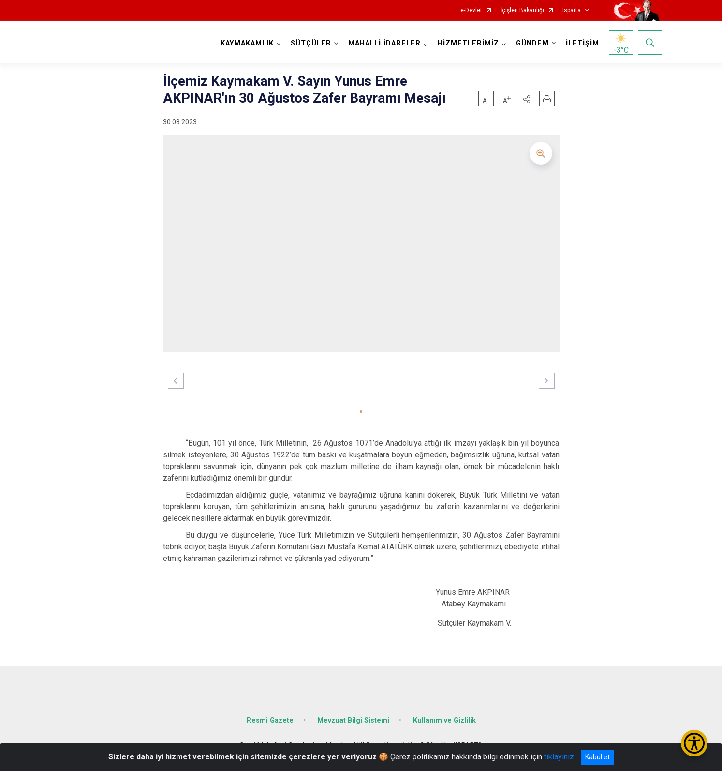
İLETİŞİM (582, 43)
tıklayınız (559, 756)
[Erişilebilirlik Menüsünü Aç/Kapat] (694, 743)
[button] (526, 98)
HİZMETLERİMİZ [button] (468, 43)
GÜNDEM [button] (532, 43)
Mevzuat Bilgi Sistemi (353, 720)
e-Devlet (471, 10)
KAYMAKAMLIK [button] (247, 43)
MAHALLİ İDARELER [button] (384, 43)
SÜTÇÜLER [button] (311, 43)
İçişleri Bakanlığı (522, 10)
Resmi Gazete (270, 720)
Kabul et (597, 757)
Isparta (571, 10)
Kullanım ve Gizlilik (444, 720)
